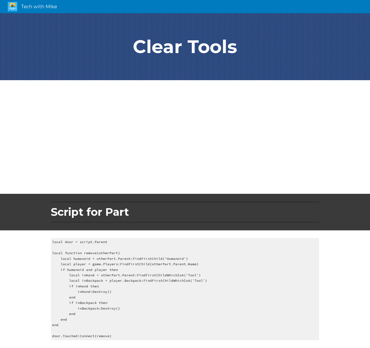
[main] (185, 46)
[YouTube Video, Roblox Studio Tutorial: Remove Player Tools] (185, 137)
